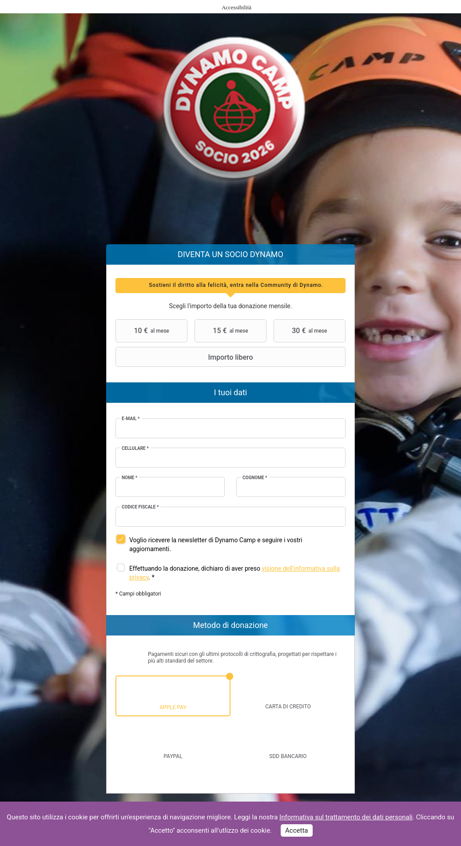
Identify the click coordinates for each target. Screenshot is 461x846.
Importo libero (185, 357)
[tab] (230, 285)
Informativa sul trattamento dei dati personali (346, 817)
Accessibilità (236, 7)
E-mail (131, 418)
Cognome (254, 477)
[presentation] (230, 285)
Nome (129, 477)
